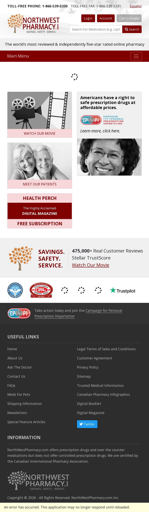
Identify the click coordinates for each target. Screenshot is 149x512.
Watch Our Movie (90, 265)
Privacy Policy (87, 367)
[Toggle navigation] (136, 56)
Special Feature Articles (26, 421)
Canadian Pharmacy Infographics (103, 394)
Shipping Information (24, 403)
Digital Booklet (89, 403)
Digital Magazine (90, 412)
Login (88, 18)
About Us (14, 358)
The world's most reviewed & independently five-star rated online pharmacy (74, 44)
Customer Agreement (94, 358)
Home (12, 349)
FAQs (11, 385)
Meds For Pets (18, 394)
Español (136, 6)
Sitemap (84, 376)
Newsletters (17, 412)
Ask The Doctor (19, 367)
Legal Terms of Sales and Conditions (106, 349)
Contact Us (16, 376)
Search (132, 29)
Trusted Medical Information (100, 385)
